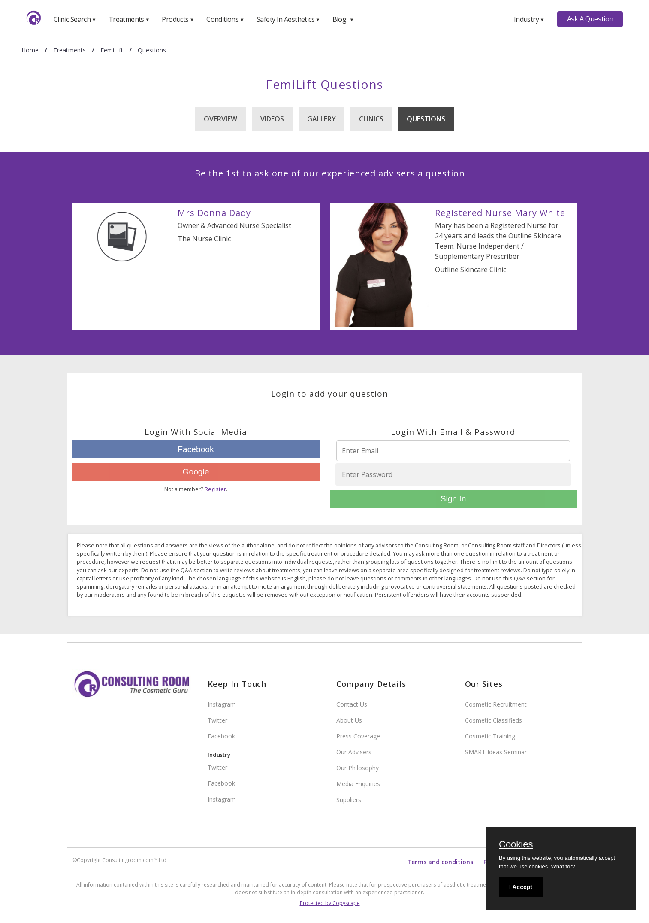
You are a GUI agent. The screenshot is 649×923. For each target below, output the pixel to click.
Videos (272, 119)
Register (215, 489)
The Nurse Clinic (204, 238)
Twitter (217, 720)
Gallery (321, 119)
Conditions (225, 19)
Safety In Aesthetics (288, 19)
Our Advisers (353, 752)
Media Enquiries (358, 784)
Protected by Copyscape (330, 903)
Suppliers (348, 799)
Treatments (129, 19)
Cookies (516, 845)
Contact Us (351, 704)
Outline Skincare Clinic (470, 269)
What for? (563, 866)
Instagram (222, 704)
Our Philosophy (357, 768)
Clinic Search (75, 19)
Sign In (453, 498)
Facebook (196, 449)
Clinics (371, 119)
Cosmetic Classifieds (493, 720)
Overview (220, 119)
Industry (529, 19)
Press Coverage (358, 736)
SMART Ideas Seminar (496, 752)
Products (178, 19)
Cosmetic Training (490, 736)
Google (196, 471)
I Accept (520, 887)
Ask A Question (590, 19)
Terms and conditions (440, 862)
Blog (343, 19)
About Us (349, 720)
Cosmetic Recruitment (496, 704)
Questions (426, 119)
